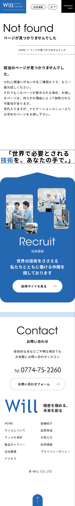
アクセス (10, 458)
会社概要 (11, 451)
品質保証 (47, 430)
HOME (22, 50)
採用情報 (38, 7)
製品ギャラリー (15, 444)
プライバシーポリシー (56, 451)
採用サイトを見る (34, 286)
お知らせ (47, 437)
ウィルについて (15, 430)
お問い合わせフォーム (34, 384)
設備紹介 (47, 423)
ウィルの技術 (14, 437)
